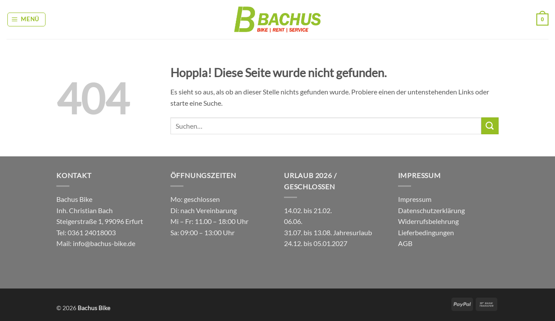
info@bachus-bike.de (104, 243)
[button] (26, 19)
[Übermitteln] (490, 125)
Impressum (414, 199)
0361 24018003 (91, 232)
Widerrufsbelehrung (428, 221)
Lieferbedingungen (426, 232)
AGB (405, 243)
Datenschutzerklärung (431, 210)
